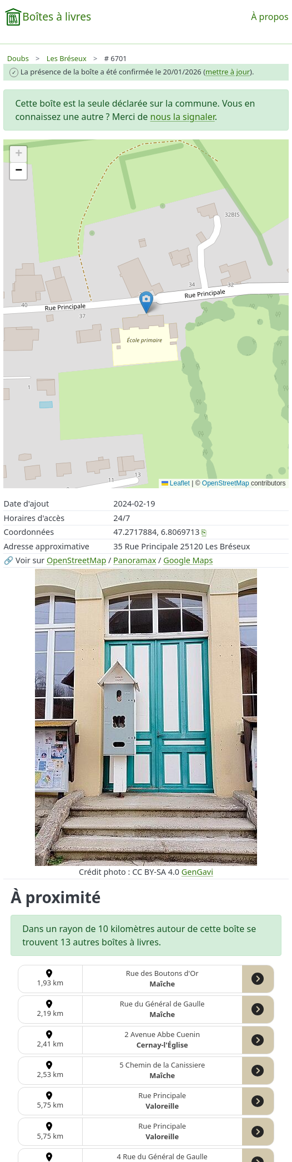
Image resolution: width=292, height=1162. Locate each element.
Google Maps (188, 560)
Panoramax (134, 560)
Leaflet (176, 483)
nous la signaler (182, 117)
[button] (146, 302)
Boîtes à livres (56, 16)
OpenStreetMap (76, 560)
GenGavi (197, 872)
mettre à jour (227, 72)
